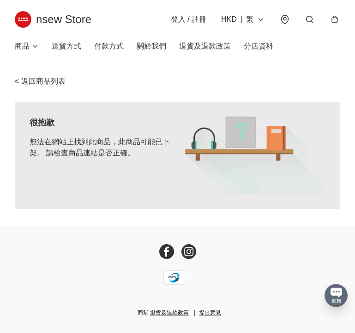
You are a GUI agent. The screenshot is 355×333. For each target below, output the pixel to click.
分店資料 (258, 46)
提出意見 (210, 312)
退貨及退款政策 (205, 46)
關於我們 (151, 46)
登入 (188, 19)
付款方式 (109, 46)
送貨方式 (66, 46)
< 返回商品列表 (40, 81)
